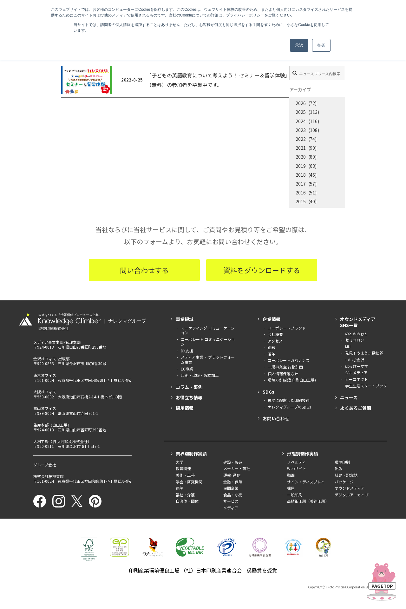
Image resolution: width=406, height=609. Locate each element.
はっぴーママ (356, 366)
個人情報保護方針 (283, 373)
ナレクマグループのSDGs (289, 406)
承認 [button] (299, 45)
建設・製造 (232, 462)
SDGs (268, 392)
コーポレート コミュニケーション (208, 342)
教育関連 (183, 468)
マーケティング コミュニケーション (208, 330)
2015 (301, 201)
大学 (179, 462)
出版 (338, 468)
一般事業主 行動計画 (285, 367)
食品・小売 (232, 494)
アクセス (275, 341)
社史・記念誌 (346, 475)
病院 (179, 488)
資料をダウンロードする (261, 270)
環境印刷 (342, 462)
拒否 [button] (321, 45)
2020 (301, 157)
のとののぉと (356, 333)
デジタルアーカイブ (352, 494)
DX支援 (187, 350)
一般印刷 (294, 494)
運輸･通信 (231, 475)
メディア (230, 507)
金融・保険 (232, 481)
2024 (301, 121)
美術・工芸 (185, 475)
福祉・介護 (185, 494)
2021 (301, 148)
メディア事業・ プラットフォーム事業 (208, 359)
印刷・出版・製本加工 (200, 375)
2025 (301, 112)
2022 (301, 139)
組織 (271, 347)
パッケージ (344, 481)
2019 (301, 166)
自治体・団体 (187, 501)
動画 (291, 475)
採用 (291, 488)
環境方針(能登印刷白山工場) (292, 380)
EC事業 (187, 368)
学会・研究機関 (189, 481)
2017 (301, 183)
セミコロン (354, 340)
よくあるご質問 (355, 408)
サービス (231, 501)
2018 (301, 175)
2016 (301, 192)
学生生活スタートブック (366, 385)
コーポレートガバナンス (289, 360)
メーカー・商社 (236, 468)
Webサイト (296, 468)
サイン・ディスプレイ (306, 481)
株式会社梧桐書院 (48, 476)
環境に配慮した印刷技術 (289, 400)
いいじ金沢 (354, 359)
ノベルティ (296, 462)
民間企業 (231, 488)
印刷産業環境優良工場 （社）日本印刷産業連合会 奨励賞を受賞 (203, 570)
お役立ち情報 (189, 397)
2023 (301, 130)
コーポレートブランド (287, 328)
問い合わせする (144, 270)
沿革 (271, 354)
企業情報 (271, 319)
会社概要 (275, 334)
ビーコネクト (356, 379)
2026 (301, 103)
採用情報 (184, 408)
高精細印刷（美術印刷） (308, 501)
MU (347, 346)
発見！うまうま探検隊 (364, 353)
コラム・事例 (189, 387)
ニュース (348, 397)
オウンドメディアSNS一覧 (357, 322)
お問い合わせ (276, 418)
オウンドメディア (350, 488)
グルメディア (356, 372)
